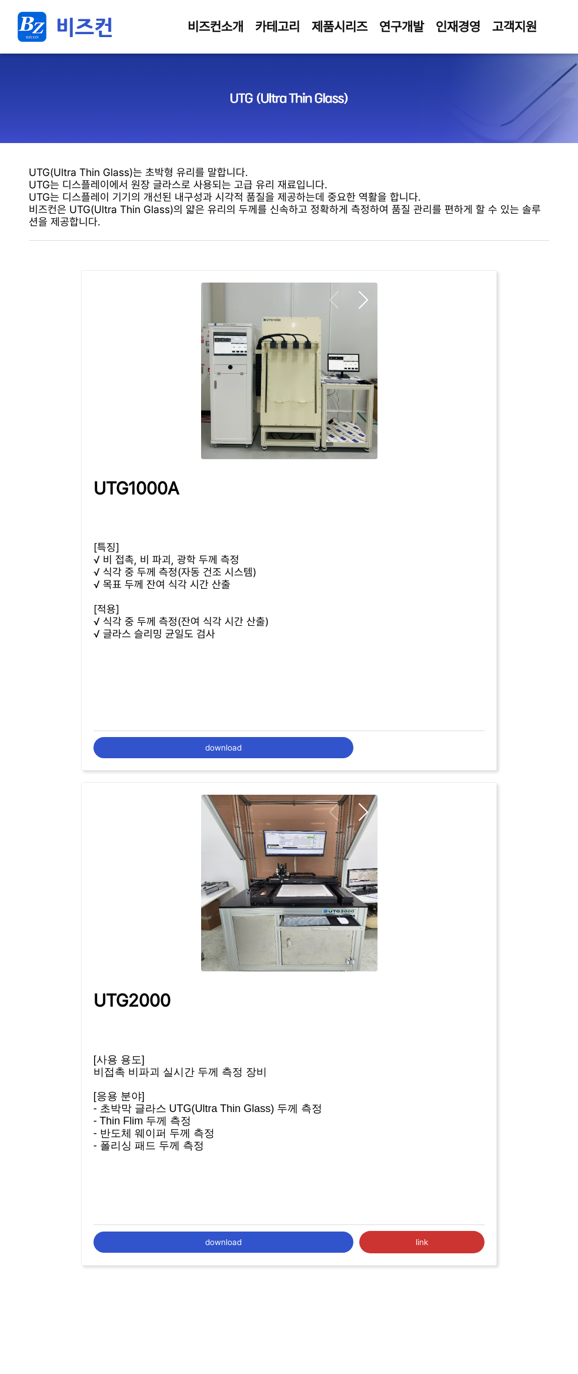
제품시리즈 (339, 26)
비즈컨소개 (215, 26)
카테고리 (277, 26)
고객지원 (514, 26)
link (422, 1242)
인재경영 (458, 26)
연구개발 (401, 26)
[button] (363, 300)
